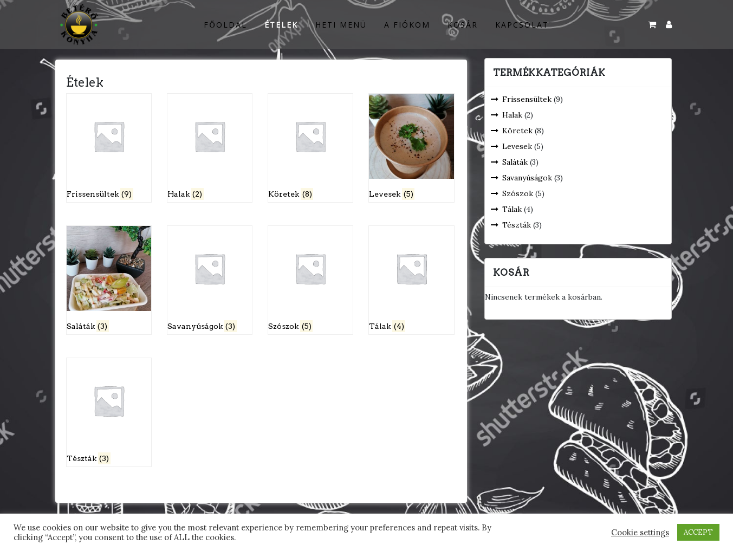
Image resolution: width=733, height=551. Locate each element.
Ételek (281, 25)
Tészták (516, 225)
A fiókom (407, 25)
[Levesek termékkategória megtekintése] (411, 148)
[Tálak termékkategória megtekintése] (411, 280)
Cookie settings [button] (640, 532)
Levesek (517, 146)
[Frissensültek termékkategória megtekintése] (109, 148)
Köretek (517, 130)
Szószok (517, 193)
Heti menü (341, 25)
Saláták (515, 162)
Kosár (462, 25)
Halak (512, 115)
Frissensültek (527, 99)
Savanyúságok (527, 178)
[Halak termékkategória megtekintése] (209, 148)
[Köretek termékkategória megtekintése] (310, 148)
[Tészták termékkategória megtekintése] (109, 412)
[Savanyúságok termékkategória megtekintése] (209, 280)
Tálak (512, 209)
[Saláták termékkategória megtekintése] (109, 280)
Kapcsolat (522, 25)
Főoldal (225, 25)
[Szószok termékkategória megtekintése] (310, 280)
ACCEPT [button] (698, 532)
